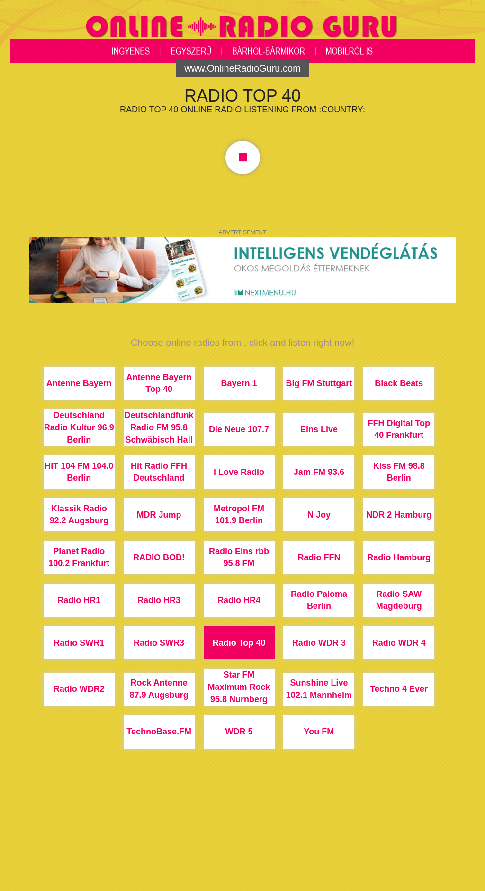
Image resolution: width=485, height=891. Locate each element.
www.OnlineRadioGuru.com (242, 68)
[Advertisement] (242, 855)
